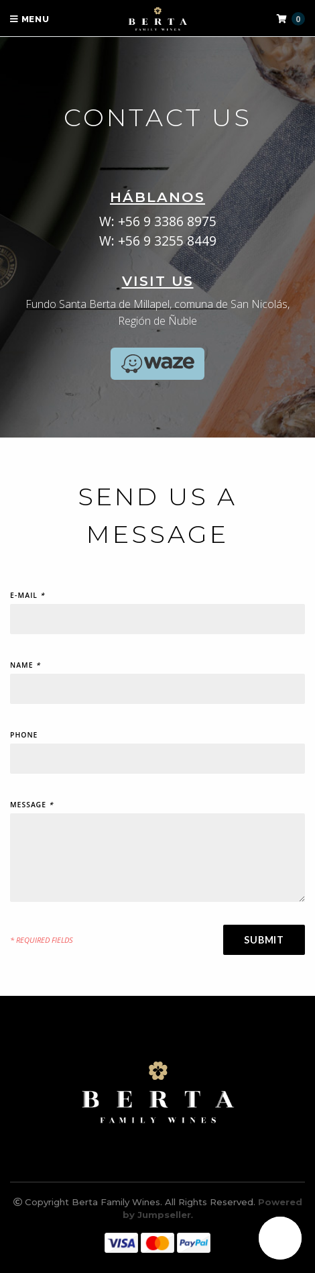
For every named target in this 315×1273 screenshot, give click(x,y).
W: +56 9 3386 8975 (157, 221)
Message (32, 806)
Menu (30, 19)
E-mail (27, 597)
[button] (280, 1238)
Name (25, 666)
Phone (24, 736)
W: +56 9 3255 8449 (157, 241)
